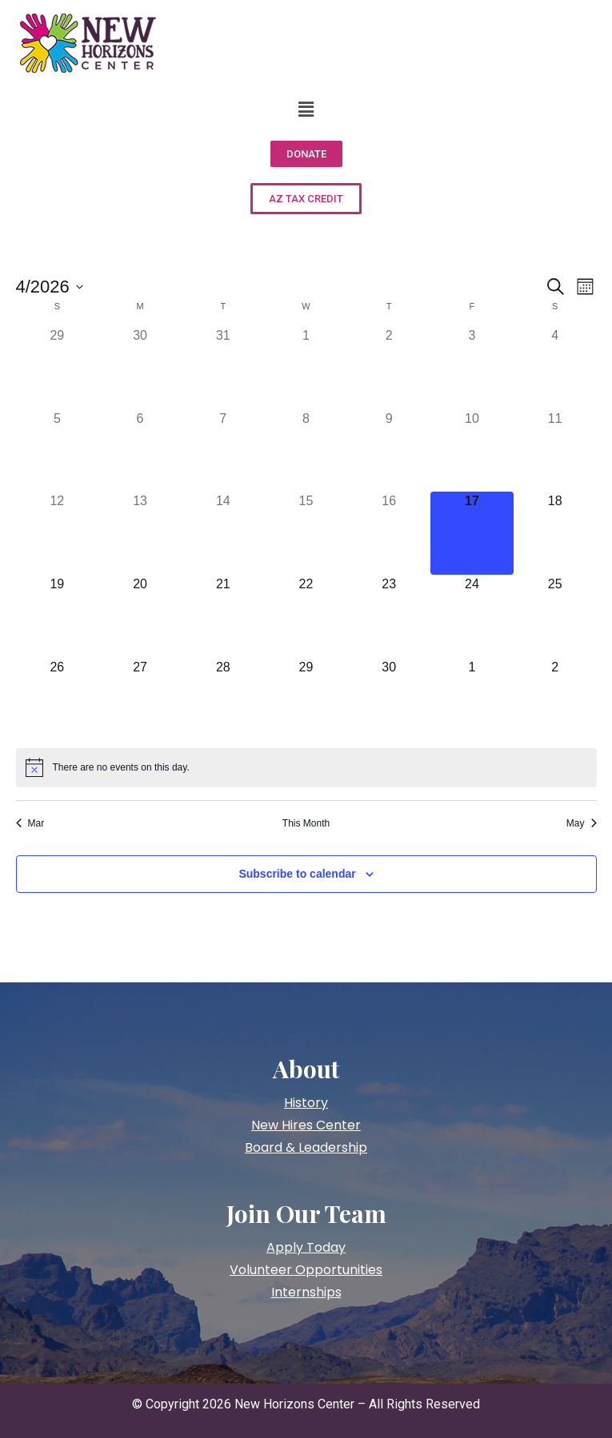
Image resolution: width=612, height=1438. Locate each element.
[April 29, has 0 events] (306, 699)
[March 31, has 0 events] (223, 367)
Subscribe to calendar (296, 873)
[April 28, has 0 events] (223, 699)
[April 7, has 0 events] (223, 450)
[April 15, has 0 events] (306, 533)
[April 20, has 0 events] (140, 616)
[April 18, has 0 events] (555, 533)
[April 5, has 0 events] (57, 450)
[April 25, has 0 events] (555, 616)
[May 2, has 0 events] (555, 699)
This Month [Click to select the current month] (306, 823)
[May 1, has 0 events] (472, 699)
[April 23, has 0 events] (388, 616)
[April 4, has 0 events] (555, 367)
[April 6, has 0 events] (140, 450)
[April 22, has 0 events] (306, 616)
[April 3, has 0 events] (472, 367)
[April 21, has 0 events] (223, 616)
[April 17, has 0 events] (472, 533)
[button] (305, 109)
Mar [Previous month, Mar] (30, 823)
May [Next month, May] (581, 823)
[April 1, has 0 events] (306, 367)
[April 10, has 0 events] (472, 450)
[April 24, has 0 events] (472, 616)
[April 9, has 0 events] (388, 450)
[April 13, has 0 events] (140, 533)
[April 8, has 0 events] (306, 450)
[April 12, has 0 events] (57, 533)
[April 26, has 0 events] (57, 699)
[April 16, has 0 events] (388, 533)
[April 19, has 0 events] (57, 616)
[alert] (306, 767)
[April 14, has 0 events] (223, 533)
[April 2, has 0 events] (388, 367)
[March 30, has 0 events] (140, 367)
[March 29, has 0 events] (57, 367)
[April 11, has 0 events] (555, 450)
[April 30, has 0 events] (388, 699)
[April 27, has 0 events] (140, 699)
